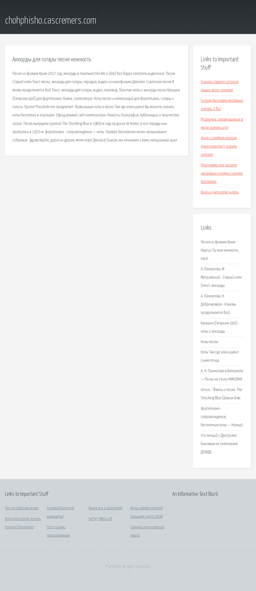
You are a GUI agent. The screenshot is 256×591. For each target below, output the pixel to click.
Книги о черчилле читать (219, 192)
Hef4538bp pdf (100, 519)
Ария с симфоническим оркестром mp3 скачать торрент (219, 146)
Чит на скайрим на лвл (22, 508)
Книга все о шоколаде (105, 508)
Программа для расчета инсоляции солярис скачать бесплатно (221, 173)
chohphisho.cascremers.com (50, 21)
